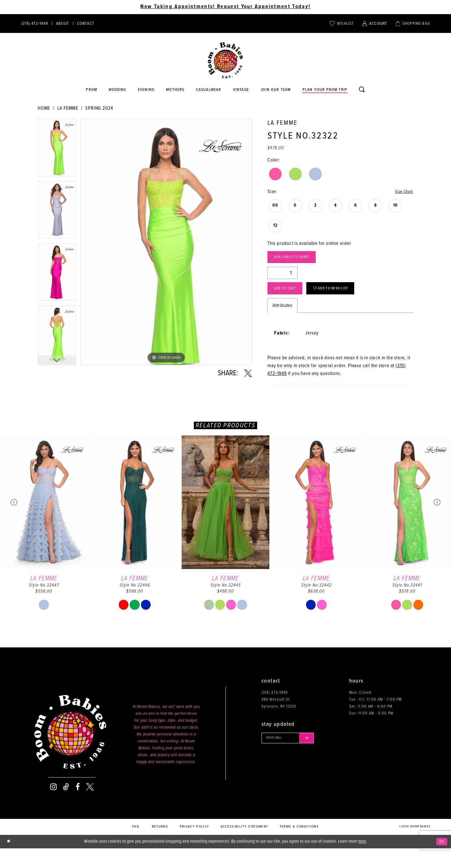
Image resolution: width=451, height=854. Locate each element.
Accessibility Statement (244, 832)
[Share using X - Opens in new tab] (248, 373)
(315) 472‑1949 (275, 698)
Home (44, 108)
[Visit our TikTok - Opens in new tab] (66, 792)
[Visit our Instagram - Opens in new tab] (53, 792)
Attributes (282, 311)
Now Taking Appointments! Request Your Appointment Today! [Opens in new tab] (225, 6)
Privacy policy (194, 832)
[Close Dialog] (9, 847)
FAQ (135, 832)
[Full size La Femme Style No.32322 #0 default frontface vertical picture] (166, 242)
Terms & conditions (299, 832)
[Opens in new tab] (208, 90)
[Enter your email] (292, 744)
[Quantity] (282, 276)
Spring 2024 (99, 108)
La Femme (67, 108)
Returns (160, 832)
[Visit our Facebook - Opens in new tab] (77, 792)
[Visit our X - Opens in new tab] (90, 792)
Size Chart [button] (402, 192)
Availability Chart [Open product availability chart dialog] (296, 259)
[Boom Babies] (225, 60)
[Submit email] (314, 744)
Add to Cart (288, 293)
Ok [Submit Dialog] (441, 847)
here (362, 847)
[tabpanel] (57, 150)
